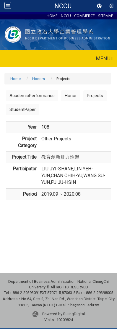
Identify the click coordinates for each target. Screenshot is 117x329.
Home (15, 79)
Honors (38, 79)
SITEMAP (105, 15)
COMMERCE (84, 15)
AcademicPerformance (32, 95)
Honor (71, 95)
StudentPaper (22, 109)
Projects (95, 95)
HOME (52, 15)
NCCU (63, 6)
